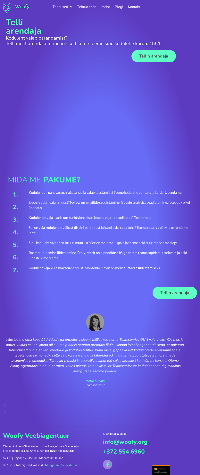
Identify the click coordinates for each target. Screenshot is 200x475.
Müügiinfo (51, 465)
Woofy (22, 6)
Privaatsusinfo (70, 465)
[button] (153, 56)
